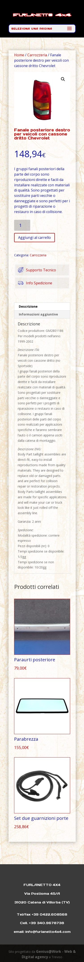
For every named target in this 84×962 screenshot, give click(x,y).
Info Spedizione (33, 283)
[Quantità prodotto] (22, 225)
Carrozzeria (37, 54)
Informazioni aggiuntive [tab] (38, 314)
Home (19, 54)
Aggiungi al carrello (34, 237)
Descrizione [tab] (28, 306)
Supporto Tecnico (35, 270)
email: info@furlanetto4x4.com (42, 931)
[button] (63, 79)
